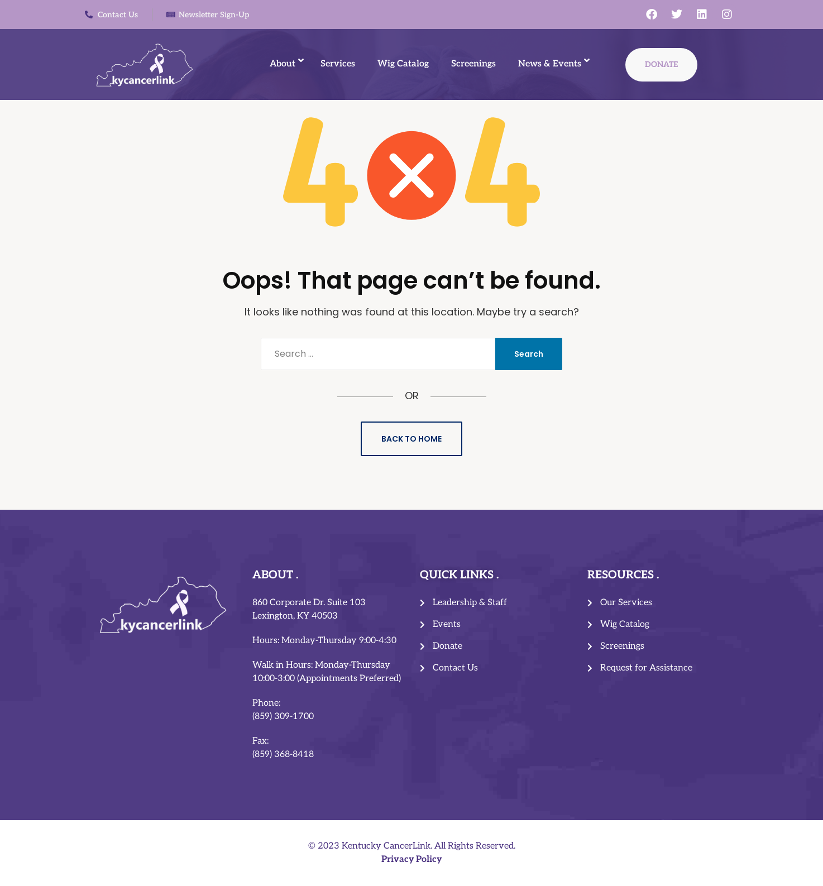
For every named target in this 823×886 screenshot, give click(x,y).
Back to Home (411, 438)
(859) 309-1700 (283, 716)
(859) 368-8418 (283, 754)
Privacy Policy (411, 859)
